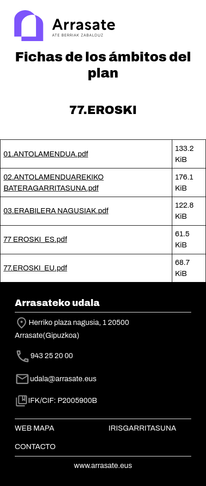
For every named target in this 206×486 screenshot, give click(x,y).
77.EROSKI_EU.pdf (35, 268)
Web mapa (34, 428)
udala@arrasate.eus (56, 379)
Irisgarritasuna (142, 428)
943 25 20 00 (51, 356)
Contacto (35, 446)
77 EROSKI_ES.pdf (35, 239)
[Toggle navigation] (186, 27)
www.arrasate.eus (103, 465)
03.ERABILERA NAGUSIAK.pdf (55, 211)
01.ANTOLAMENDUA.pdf (45, 154)
